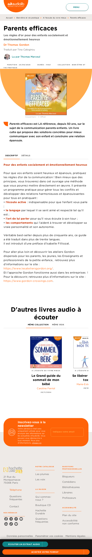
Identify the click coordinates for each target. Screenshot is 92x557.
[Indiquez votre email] (63, 432)
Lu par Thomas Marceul (26, 56)
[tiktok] (11, 523)
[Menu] (77, 7)
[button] (25, 544)
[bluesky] (16, 523)
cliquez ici (36, 443)
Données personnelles (20, 535)
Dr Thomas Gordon (16, 44)
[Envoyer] (80, 432)
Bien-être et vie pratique (27, 18)
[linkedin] (6, 523)
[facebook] (6, 518)
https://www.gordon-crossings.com (28, 281)
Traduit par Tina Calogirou (19, 49)
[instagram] (16, 518)
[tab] (12, 155)
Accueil (9, 18)
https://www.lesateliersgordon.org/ (28, 268)
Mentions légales (75, 535)
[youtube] (21, 518)
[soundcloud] (11, 518)
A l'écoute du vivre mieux (54, 18)
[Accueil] (16, 7)
